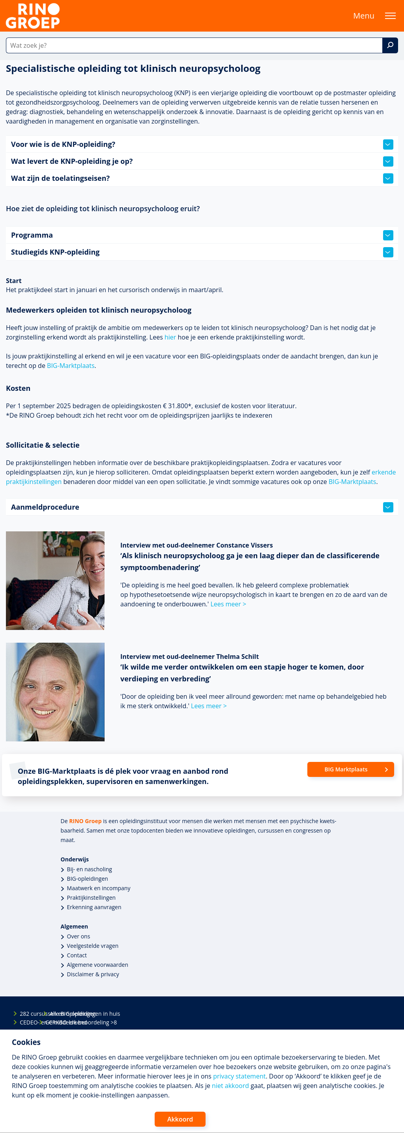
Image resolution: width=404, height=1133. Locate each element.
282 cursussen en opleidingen (26, 1013)
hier (170, 337)
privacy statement (239, 1076)
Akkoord (180, 1119)
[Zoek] (390, 45)
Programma (202, 235)
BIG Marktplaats (345, 769)
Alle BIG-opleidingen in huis (56, 1013)
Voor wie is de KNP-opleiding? (202, 144)
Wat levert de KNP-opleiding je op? (202, 161)
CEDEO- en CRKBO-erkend (26, 1022)
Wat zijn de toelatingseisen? (202, 178)
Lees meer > (228, 604)
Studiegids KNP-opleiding (202, 252)
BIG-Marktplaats (70, 365)
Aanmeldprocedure (202, 507)
